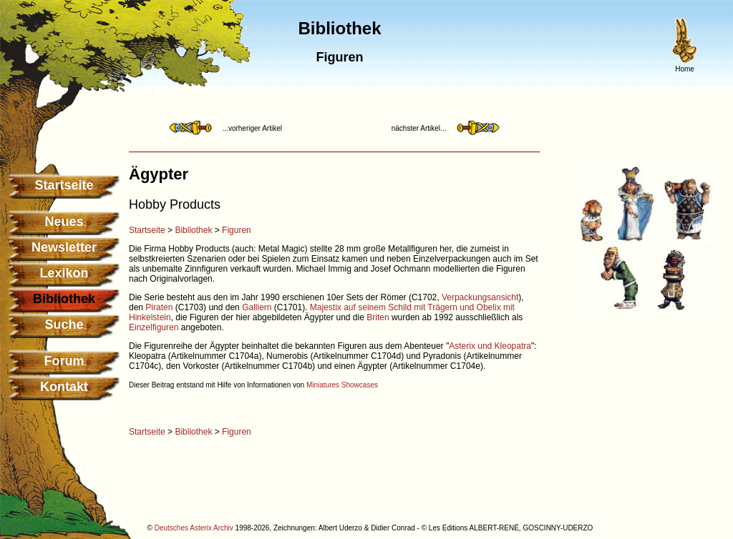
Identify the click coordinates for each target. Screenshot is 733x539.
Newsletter (64, 247)
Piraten (159, 307)
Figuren (236, 230)
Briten (377, 317)
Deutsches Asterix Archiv (194, 528)
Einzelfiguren (153, 327)
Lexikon (63, 273)
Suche (63, 324)
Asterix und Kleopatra (490, 346)
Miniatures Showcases (342, 385)
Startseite (63, 185)
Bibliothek (193, 230)
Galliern (256, 307)
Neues (63, 221)
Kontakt (64, 387)
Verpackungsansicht (480, 297)
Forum (64, 361)
